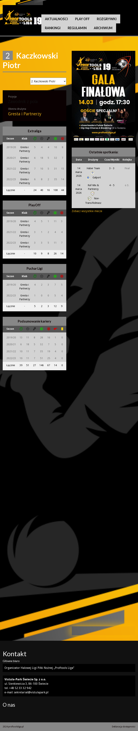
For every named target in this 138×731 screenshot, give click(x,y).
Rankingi (53, 28)
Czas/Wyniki (111, 159)
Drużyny (93, 159)
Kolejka (127, 159)
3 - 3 (111, 168)
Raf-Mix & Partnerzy (93, 189)
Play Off (82, 19)
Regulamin (77, 28)
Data (79, 159)
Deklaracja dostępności (123, 726)
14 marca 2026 (78, 172)
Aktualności (56, 19)
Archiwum (103, 28)
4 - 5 (111, 185)
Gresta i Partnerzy (24, 114)
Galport (93, 177)
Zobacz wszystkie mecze (87, 211)
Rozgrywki (107, 19)
